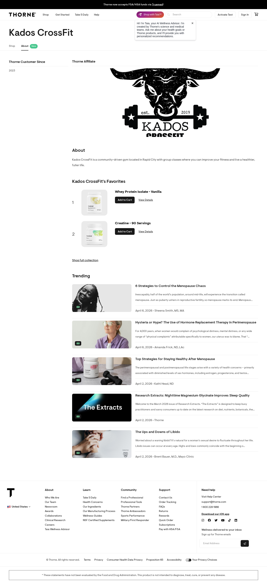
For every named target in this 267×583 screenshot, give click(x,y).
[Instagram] (203, 520)
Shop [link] (12, 46)
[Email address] (220, 543)
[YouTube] (223, 520)
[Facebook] (209, 520)
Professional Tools (131, 502)
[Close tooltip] (192, 23)
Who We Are (52, 497)
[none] (101, 298)
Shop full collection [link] (85, 260)
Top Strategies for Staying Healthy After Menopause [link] (175, 359)
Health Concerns (93, 502)
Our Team (50, 502)
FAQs (162, 506)
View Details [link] (146, 199)
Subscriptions (167, 524)
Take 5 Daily (89, 497)
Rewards (164, 515)
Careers (50, 524)
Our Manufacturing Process (99, 511)
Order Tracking (167, 502)
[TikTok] (229, 520)
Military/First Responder (135, 520)
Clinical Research (55, 520)
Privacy (98, 559)
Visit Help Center (211, 496)
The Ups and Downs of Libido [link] (157, 432)
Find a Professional (132, 497)
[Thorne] (22, 15)
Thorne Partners (130, 506)
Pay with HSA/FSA (169, 529)
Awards (49, 511)
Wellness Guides (92, 515)
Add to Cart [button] (125, 199)
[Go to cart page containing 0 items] (256, 15)
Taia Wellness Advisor (57, 529)
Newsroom (51, 506)
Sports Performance (133, 515)
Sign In (245, 14)
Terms (87, 559)
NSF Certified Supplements (99, 520)
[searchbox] (188, 14)
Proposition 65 (154, 559)
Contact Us (165, 497)
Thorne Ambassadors (133, 511)
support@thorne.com (214, 501)
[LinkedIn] (236, 520)
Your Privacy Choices (201, 559)
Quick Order (166, 520)
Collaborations (53, 515)
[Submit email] (245, 543)
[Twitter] (216, 520)
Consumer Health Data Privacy (125, 559)
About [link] (24, 46)
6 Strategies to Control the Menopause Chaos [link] (170, 286)
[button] (18, 507)
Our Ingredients (92, 506)
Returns (163, 511)
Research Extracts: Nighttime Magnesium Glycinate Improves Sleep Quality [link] (192, 395)
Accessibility (174, 559)
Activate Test (225, 14)
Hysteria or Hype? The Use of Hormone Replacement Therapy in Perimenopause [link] (195, 322)
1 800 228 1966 (210, 507)
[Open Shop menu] (46, 14)
